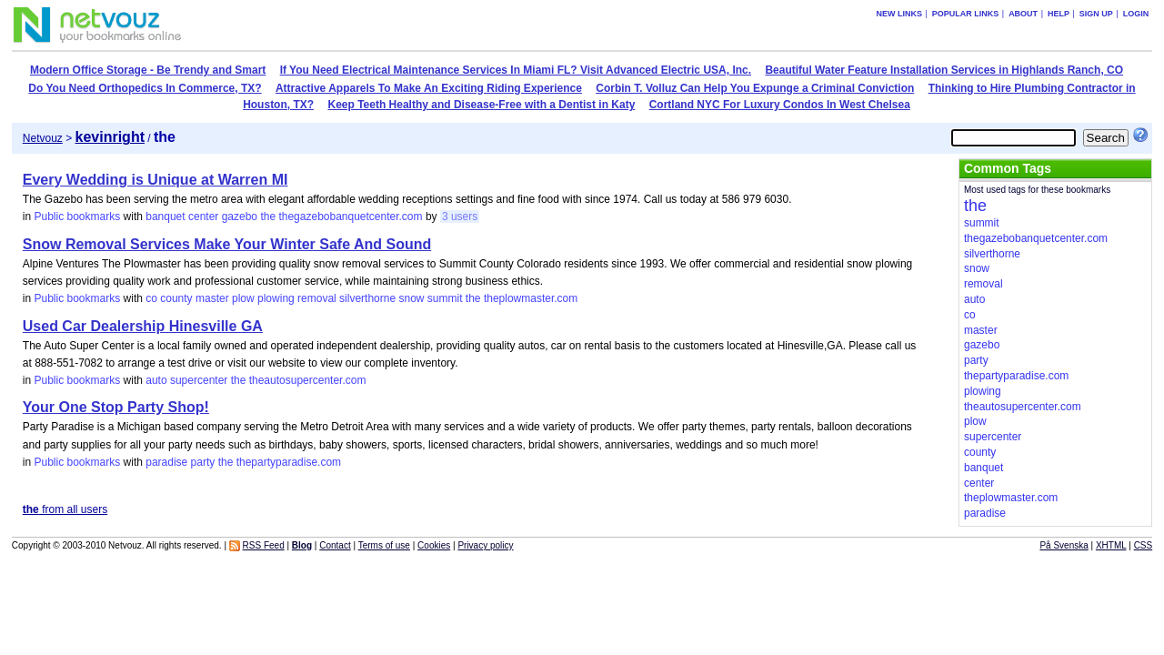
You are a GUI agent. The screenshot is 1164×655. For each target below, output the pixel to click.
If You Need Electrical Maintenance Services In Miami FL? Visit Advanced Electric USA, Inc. (515, 70)
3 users (459, 216)
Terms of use (384, 545)
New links (899, 13)
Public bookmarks (77, 216)
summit (445, 298)
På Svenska (1063, 545)
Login (1136, 13)
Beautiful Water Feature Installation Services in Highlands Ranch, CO (944, 70)
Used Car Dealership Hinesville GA (143, 326)
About (1023, 13)
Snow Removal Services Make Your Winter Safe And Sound (227, 244)
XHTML (1111, 545)
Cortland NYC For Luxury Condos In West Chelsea (779, 104)
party (203, 462)
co (151, 298)
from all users (65, 509)
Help (1058, 13)
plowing (276, 298)
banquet (165, 216)
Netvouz (43, 138)
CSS (1143, 545)
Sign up (1096, 13)
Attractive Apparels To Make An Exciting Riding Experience (429, 88)
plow (243, 298)
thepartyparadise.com (288, 462)
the (268, 216)
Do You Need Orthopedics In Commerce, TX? (144, 88)
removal (316, 298)
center (203, 216)
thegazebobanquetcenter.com (350, 216)
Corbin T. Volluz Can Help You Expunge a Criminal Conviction (755, 88)
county (176, 298)
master (212, 298)
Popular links (965, 13)
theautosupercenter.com (307, 380)
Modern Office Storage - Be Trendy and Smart (148, 70)
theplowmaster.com (530, 298)
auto (156, 380)
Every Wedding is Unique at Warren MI (155, 179)
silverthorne (367, 298)
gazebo (239, 216)
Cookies (433, 545)
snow (411, 298)
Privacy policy (485, 545)
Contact (334, 545)
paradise (166, 462)
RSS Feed (264, 545)
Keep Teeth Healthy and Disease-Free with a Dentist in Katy (481, 104)
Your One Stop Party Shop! (116, 407)
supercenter (198, 380)
